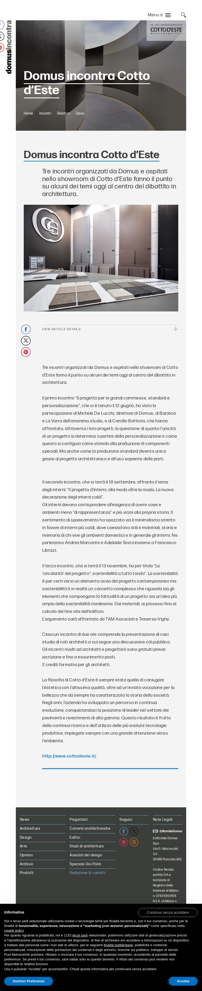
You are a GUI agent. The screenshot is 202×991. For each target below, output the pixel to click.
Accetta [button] (183, 981)
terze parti (80, 935)
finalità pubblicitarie (118, 945)
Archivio (26, 886)
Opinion (26, 877)
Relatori (63, 136)
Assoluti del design (86, 877)
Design (26, 860)
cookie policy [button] (13, 931)
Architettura (30, 851)
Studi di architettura (87, 868)
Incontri (45, 136)
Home (28, 136)
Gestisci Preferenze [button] (29, 981)
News (24, 842)
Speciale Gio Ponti (85, 886)
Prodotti (26, 895)
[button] (167, 912)
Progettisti (79, 842)
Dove (80, 136)
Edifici (75, 860)
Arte (23, 868)
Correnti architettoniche (90, 851)
